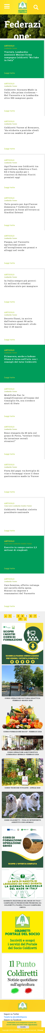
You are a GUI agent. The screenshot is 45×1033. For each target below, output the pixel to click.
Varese (14, 48)
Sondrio (23, 506)
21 (20, 619)
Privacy (40, 1030)
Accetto (23, 1027)
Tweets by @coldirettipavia (15, 1017)
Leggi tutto (9, 73)
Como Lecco (8, 506)
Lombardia (8, 48)
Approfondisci (32, 1024)
